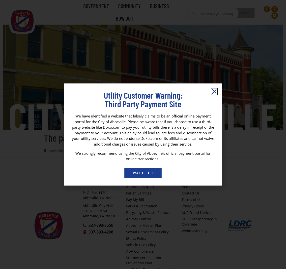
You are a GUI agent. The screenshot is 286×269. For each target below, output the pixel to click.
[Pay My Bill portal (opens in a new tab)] (143, 173)
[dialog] (143, 134)
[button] (214, 91)
